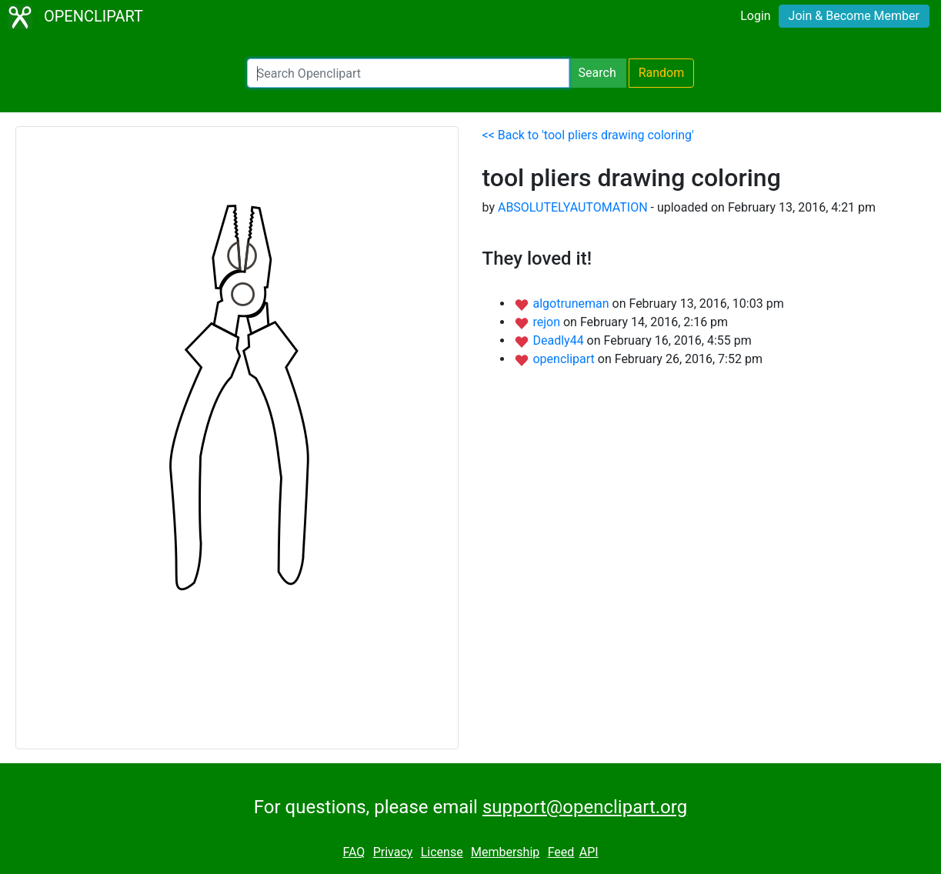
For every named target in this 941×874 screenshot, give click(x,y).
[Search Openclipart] (408, 73)
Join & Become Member (854, 15)
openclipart (564, 359)
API (589, 852)
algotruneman (572, 303)
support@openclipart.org (584, 807)
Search (597, 72)
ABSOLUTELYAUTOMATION (573, 207)
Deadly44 (559, 340)
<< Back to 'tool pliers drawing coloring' (588, 135)
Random (662, 72)
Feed (561, 852)
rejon (547, 322)
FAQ (353, 852)
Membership (505, 852)
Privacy (393, 852)
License (442, 852)
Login (755, 15)
